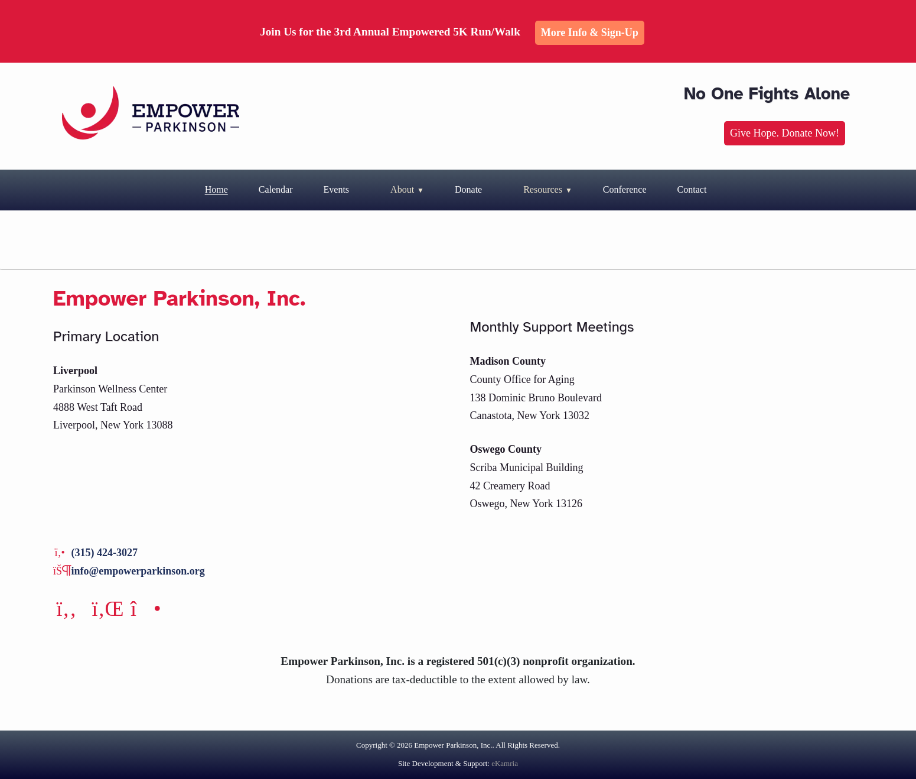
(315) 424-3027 (104, 553)
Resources (542, 189)
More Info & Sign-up (589, 32)
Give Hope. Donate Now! (784, 133)
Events (337, 189)
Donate (468, 189)
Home (216, 189)
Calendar (276, 189)
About (402, 189)
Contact (692, 189)
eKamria (504, 763)
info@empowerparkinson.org (138, 571)
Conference (625, 189)
